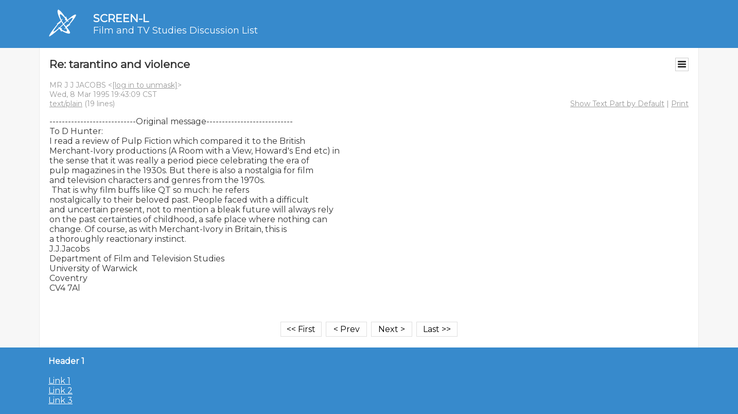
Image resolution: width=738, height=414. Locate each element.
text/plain (65, 103)
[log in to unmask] (145, 85)
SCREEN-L (121, 18)
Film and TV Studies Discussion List (175, 30)
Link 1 (59, 381)
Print (680, 103)
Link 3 (60, 400)
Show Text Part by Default (617, 103)
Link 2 (60, 390)
